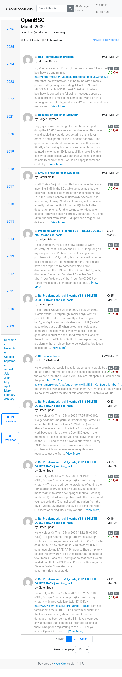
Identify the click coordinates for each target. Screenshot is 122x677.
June (7, 378)
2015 (10, 221)
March (8, 390)
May (6, 382)
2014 (10, 239)
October (9, 356)
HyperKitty (59, 663)
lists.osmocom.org (18, 8)
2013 (10, 256)
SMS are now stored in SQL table (57, 172)
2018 (10, 169)
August (8, 369)
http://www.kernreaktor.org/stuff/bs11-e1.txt (62, 605)
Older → (85, 638)
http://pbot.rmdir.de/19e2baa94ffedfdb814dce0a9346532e (71, 76)
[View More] (58, 106)
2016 (10, 204)
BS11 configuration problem (54, 56)
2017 (10, 186)
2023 (10, 82)
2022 (10, 99)
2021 (10, 116)
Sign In (102, 4)
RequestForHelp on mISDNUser (56, 114)
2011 (10, 291)
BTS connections (47, 356)
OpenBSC (33, 20)
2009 (10, 326)
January (9, 399)
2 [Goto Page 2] (75, 638)
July (6, 373)
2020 (10, 134)
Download (10, 438)
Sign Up (102, 11)
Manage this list (82, 8)
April (7, 386)
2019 (10, 151)
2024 (10, 64)
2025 (10, 47)
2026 (10, 29)
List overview (10, 419)
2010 (10, 309)
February (9, 394)
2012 (10, 274)
